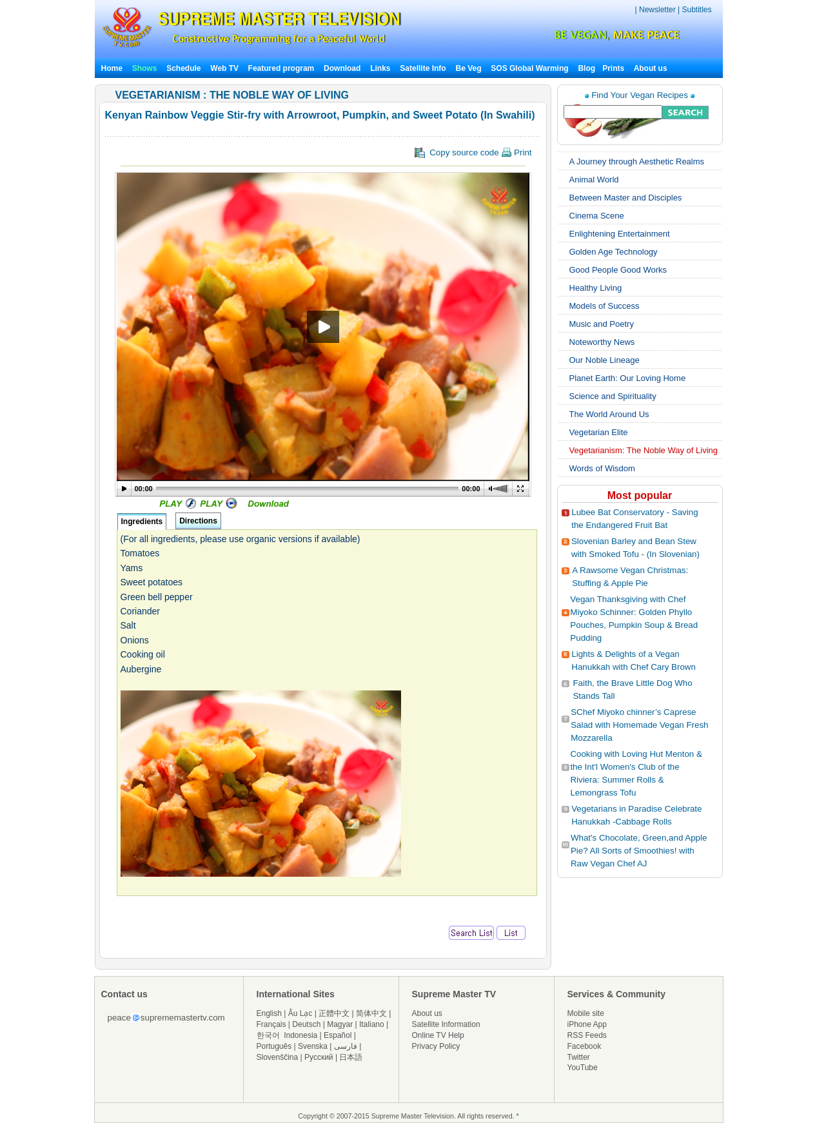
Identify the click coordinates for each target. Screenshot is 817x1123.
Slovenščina (278, 1057)
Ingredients (142, 521)
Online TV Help (438, 1035)
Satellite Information (446, 1024)
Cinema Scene (596, 215)
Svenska (313, 1046)
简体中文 (371, 1013)
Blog (586, 68)
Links (380, 68)
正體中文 (334, 1013)
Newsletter (657, 9)
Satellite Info (423, 68)
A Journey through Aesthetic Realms (637, 161)
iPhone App (587, 1024)
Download (342, 68)
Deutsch (306, 1024)
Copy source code (473, 153)
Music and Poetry (601, 324)
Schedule (183, 68)
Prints (614, 68)
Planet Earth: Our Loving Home (627, 378)
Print (516, 152)
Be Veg (469, 68)
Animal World (594, 179)
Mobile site (585, 1013)
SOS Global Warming (529, 68)
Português (274, 1046)
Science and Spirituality (612, 396)
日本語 (350, 1057)
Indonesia (300, 1035)
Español (337, 1035)
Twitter (578, 1057)
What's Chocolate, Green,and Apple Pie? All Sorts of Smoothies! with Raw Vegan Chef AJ (639, 850)
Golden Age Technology (613, 252)
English (269, 1013)
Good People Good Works (618, 270)
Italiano (371, 1024)
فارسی (345, 1046)
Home (112, 68)
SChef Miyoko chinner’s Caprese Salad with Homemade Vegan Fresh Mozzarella (639, 725)
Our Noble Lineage (604, 360)
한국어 (268, 1035)
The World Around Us (609, 414)
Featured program (281, 68)
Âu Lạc (300, 1013)
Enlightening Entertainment (619, 234)
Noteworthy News (602, 342)
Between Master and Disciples (625, 197)
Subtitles (696, 9)
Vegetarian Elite (598, 432)
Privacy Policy (436, 1046)
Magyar (340, 1024)
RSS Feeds (587, 1035)
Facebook (584, 1046)
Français (271, 1024)
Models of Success (604, 306)
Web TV (225, 68)
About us (650, 68)
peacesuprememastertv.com (166, 1017)
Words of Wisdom (602, 468)
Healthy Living (595, 288)
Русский (318, 1057)
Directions (198, 520)
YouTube (582, 1067)
